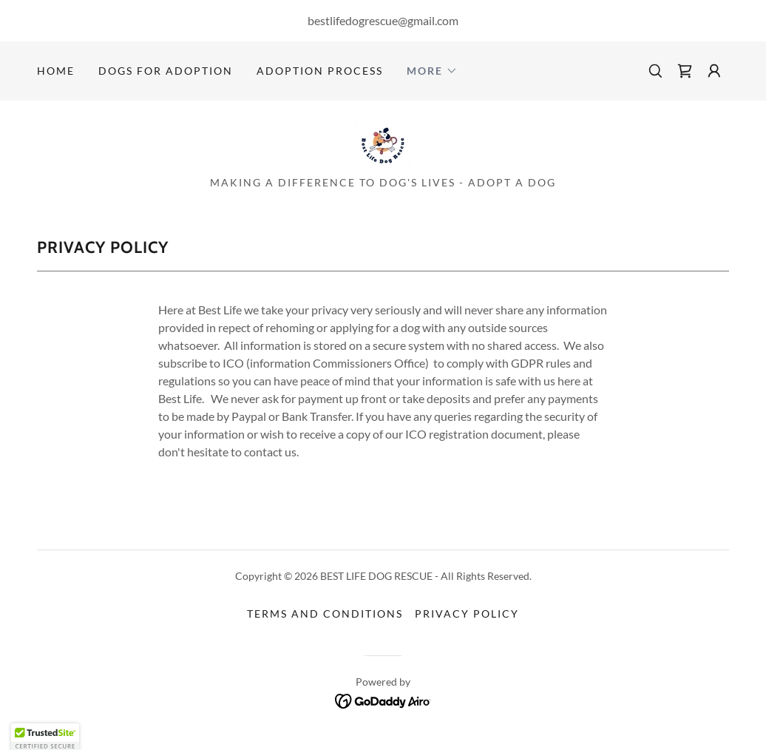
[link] (684, 71)
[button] (432, 71)
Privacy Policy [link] (467, 613)
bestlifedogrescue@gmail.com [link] (383, 20)
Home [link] (56, 70)
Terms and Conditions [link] (325, 613)
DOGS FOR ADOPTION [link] (165, 70)
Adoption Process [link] (320, 70)
